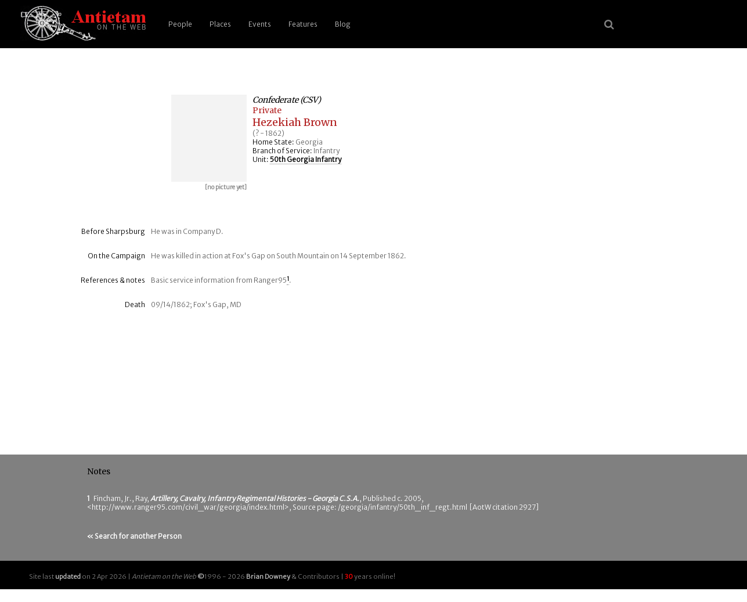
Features (302, 24)
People (180, 24)
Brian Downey (268, 576)
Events (259, 24)
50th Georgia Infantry (305, 159)
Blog (343, 24)
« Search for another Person (134, 536)
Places (220, 24)
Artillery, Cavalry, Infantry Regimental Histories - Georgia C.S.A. (254, 498)
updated (68, 576)
